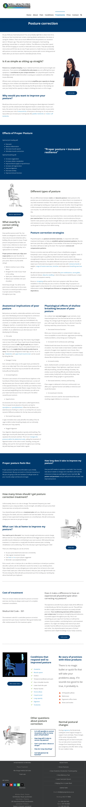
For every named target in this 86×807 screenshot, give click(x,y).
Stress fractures (64, 767)
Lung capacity (38, 698)
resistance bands (74, 264)
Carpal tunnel (38, 695)
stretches (56, 266)
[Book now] (71, 548)
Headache (37, 669)
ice (14, 557)
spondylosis (6, 407)
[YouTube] (11, 784)
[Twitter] (7, 784)
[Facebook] (3, 784)
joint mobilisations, (66, 272)
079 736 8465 (66, 804)
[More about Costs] (14, 684)
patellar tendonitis (38, 114)
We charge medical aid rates (22, 770)
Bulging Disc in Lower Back (64, 783)
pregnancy (66, 730)
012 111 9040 (67, 797)
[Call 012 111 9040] (71, 93)
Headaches (8, 354)
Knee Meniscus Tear (64, 775)
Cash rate (23, 774)
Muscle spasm (38, 672)
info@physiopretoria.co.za (66, 792)
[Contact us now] (14, 214)
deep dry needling (48, 275)
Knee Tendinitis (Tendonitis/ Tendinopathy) (63, 771)
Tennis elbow (38, 692)
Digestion (37, 701)
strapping (40, 281)
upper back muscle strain (23, 354)
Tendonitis (37, 705)
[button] (81, 15)
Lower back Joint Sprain (63, 779)
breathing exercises (76, 266)
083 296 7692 (65, 801)
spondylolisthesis (17, 407)
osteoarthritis (22, 111)
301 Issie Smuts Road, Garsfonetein (22, 801)
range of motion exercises (44, 266)
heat (9, 557)
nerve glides (76, 272)
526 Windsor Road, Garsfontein (22, 797)
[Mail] (22, 784)
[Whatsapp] (18, 784)
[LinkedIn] (15, 784)
